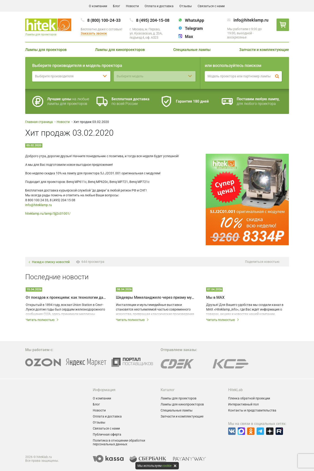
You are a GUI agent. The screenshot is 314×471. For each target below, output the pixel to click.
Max (189, 36)
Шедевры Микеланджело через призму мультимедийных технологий (156, 297)
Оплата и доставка (159, 6)
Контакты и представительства (252, 410)
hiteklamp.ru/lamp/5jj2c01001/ (48, 213)
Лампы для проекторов (46, 49)
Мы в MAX (215, 297)
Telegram (194, 28)
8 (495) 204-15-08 (152, 20)
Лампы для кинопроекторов (120, 49)
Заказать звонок (94, 33)
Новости (132, 6)
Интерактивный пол (243, 404)
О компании (98, 6)
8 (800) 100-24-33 (104, 20)
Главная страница (39, 122)
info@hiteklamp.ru (250, 20)
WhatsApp (194, 20)
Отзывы (185, 6)
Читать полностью (42, 320)
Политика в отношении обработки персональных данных (119, 442)
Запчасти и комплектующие (264, 49)
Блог (116, 6)
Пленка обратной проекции (249, 398)
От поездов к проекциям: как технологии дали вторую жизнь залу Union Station (66, 297)
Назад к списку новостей (49, 262)
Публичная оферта (107, 434)
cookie (166, 466)
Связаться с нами (211, 6)
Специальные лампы (192, 49)
